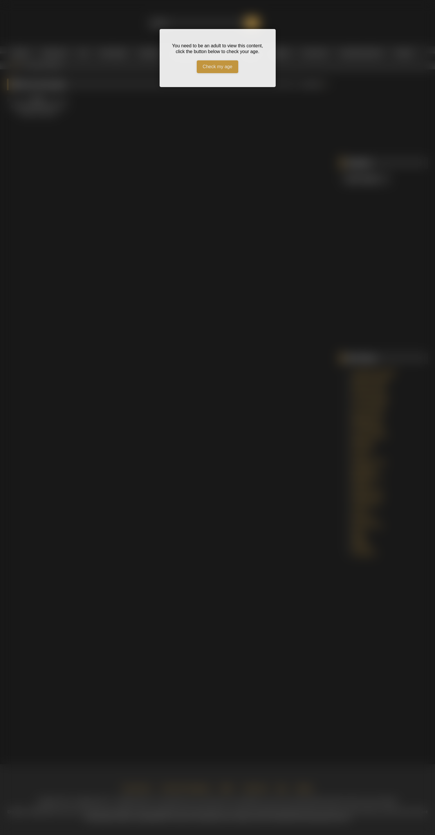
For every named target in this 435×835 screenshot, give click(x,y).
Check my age (217, 66)
